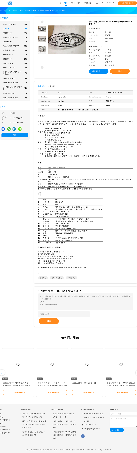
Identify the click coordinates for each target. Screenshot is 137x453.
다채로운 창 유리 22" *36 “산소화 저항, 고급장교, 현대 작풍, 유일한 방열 (64, 435)
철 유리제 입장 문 (56, 278)
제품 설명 (51, 86)
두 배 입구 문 (71, 278)
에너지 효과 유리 (15, 78)
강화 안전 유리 (15, 42)
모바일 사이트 (5, 429)
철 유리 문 (43, 278)
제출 (49, 321)
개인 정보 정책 (5, 433)
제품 (1, 417)
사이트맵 (3, 426)
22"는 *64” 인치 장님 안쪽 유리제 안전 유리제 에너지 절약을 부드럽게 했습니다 (34, 424)
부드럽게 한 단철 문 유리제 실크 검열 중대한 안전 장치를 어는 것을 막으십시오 (121, 385)
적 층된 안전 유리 (15, 50)
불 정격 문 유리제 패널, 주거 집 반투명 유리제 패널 (63, 415)
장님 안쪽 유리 (15, 33)
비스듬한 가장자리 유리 (15, 46)
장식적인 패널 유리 (15, 24)
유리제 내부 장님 (15, 68)
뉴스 (1, 423)
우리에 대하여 (5, 420)
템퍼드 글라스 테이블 (15, 98)
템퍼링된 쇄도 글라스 (15, 37)
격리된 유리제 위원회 (15, 83)
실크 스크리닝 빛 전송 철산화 (84, 383)
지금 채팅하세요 (127, 3)
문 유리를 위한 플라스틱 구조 (15, 88)
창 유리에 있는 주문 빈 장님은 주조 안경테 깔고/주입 (34, 433)
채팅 (14, 135)
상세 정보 (41, 86)
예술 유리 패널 (15, 63)
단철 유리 (15, 29)
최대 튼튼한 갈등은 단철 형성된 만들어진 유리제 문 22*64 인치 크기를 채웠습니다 (52, 385)
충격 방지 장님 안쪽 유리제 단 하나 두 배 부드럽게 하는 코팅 (34, 415)
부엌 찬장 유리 (15, 59)
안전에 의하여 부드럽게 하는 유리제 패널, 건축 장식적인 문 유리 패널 (64, 424)
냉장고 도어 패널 (15, 93)
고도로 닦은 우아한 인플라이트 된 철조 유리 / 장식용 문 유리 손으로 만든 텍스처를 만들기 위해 (17, 385)
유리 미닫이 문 (15, 55)
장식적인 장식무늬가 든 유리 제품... (15, 73)
